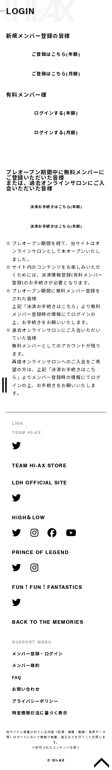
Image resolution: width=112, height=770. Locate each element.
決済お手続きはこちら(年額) (56, 207)
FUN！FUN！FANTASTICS (47, 587)
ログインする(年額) (56, 113)
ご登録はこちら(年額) (56, 54)
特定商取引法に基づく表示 (39, 713)
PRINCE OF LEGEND (40, 552)
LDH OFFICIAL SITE (39, 482)
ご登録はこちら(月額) (56, 74)
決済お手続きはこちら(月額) (56, 226)
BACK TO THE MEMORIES (47, 622)
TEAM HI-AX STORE (39, 465)
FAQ (17, 677)
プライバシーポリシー (35, 701)
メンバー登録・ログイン (37, 653)
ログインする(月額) (56, 132)
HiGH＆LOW (28, 517)
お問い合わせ (26, 689)
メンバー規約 (26, 665)
